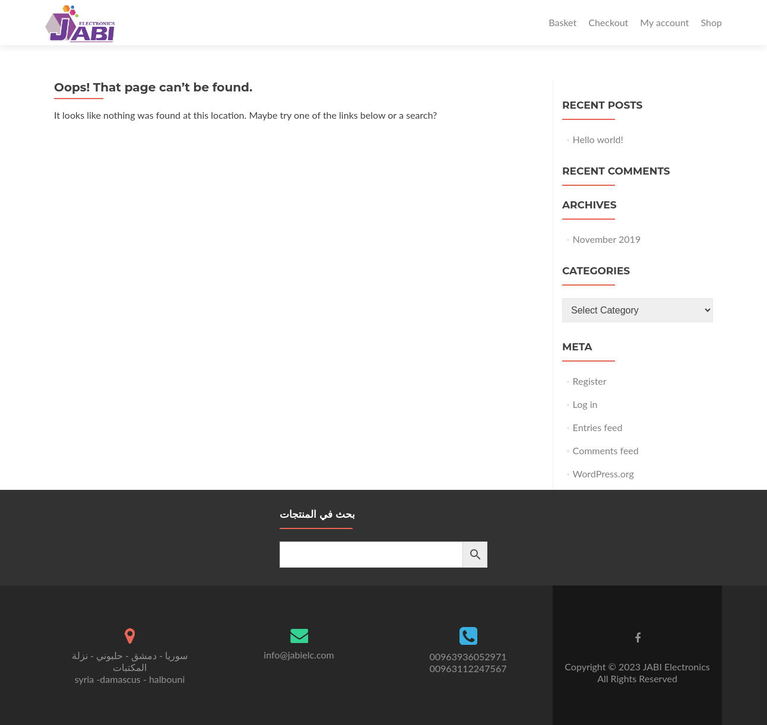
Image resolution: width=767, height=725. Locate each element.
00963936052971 (468, 656)
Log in (585, 404)
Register (590, 381)
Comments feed (606, 450)
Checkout (608, 22)
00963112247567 (468, 668)
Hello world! (598, 139)
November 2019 (607, 239)
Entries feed (598, 427)
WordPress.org (603, 473)
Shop (711, 22)
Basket (562, 22)
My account (664, 22)
